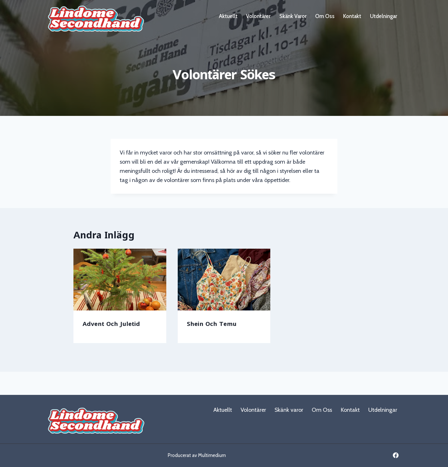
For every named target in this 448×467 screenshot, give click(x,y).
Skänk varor (293, 16)
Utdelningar (383, 16)
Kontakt (352, 16)
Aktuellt (228, 16)
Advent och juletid (111, 323)
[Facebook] (395, 455)
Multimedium (212, 455)
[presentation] (119, 279)
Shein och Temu (212, 323)
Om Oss (325, 16)
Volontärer (258, 16)
